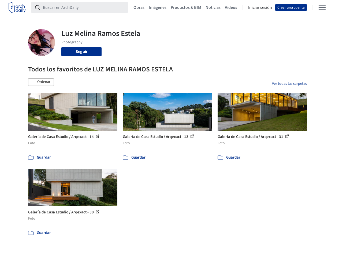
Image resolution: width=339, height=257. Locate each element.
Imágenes (157, 7)
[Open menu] (322, 7)
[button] (41, 82)
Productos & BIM (186, 7)
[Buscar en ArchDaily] (84, 7)
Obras (138, 7)
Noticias (213, 7)
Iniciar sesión (260, 7)
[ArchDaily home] (17, 7)
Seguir (82, 52)
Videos (231, 7)
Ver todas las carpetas (289, 84)
